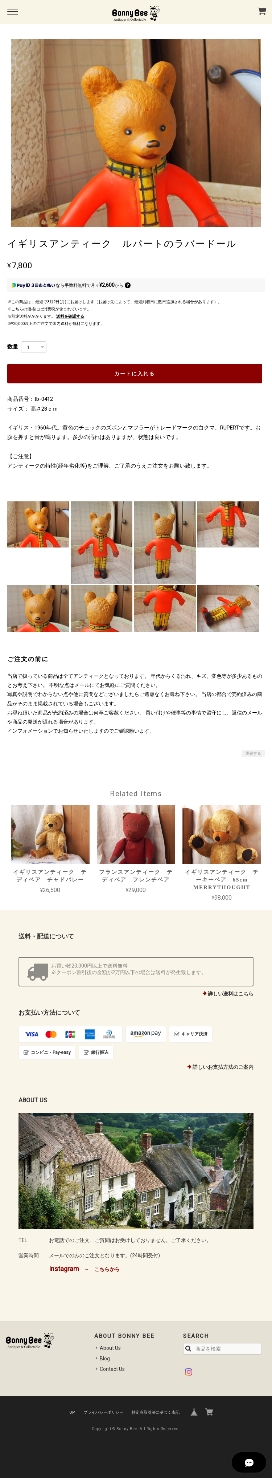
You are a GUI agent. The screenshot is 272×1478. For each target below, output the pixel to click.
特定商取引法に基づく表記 (156, 1412)
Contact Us (112, 1369)
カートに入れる (134, 373)
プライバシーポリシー (103, 1412)
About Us (110, 1348)
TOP (71, 1412)
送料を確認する (70, 316)
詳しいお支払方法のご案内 (223, 1067)
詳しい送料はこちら (231, 994)
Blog (105, 1358)
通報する (253, 753)
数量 (12, 346)
